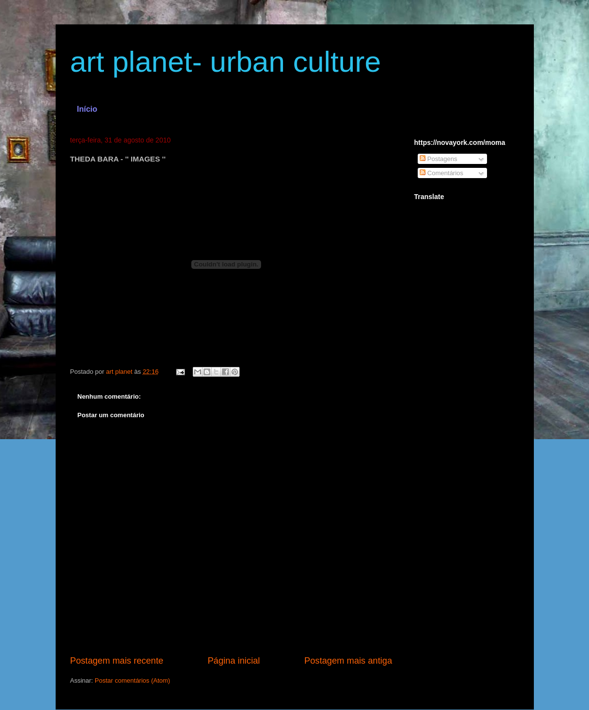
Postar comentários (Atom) (132, 680)
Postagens (438, 158)
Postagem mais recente (116, 661)
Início (87, 109)
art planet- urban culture (225, 61)
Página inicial (233, 661)
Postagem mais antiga (348, 661)
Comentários (441, 173)
